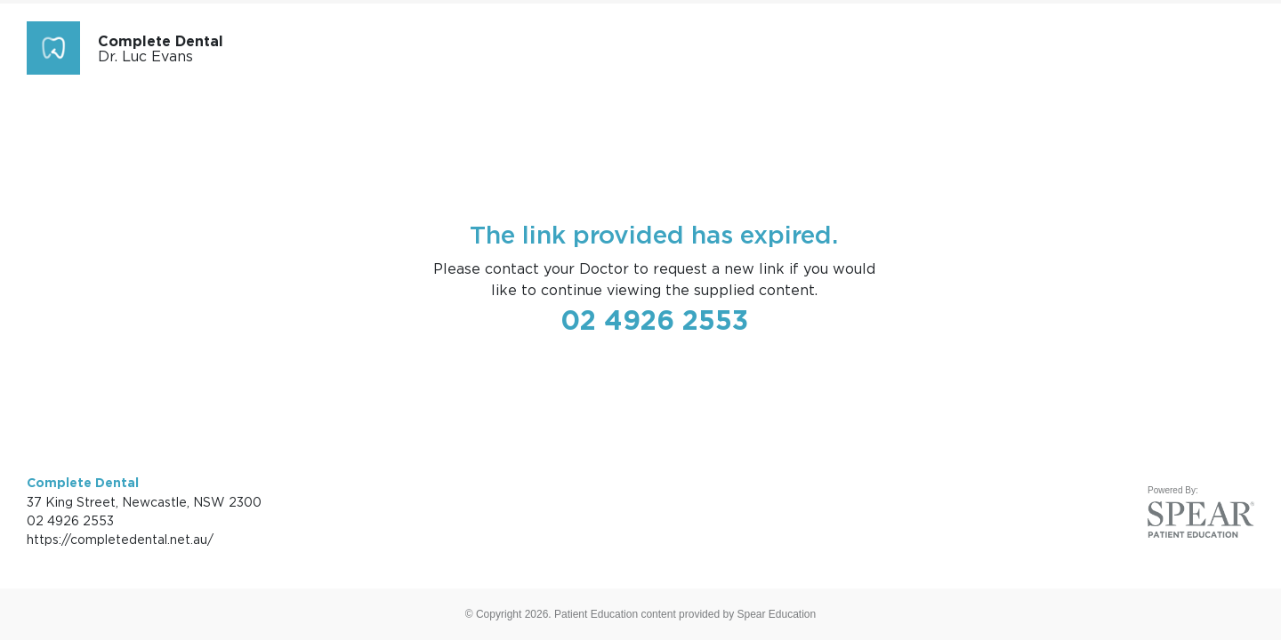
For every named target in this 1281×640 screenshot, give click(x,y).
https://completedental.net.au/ (120, 539)
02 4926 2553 (654, 320)
